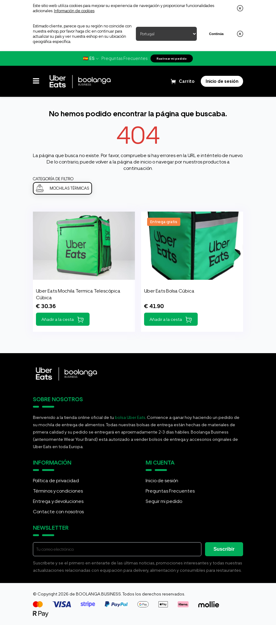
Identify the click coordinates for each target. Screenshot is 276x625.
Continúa (216, 34)
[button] (36, 81)
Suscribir (224, 549)
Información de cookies (74, 11)
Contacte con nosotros (58, 511)
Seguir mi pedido (164, 501)
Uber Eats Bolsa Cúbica (169, 291)
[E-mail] (117, 549)
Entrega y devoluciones (58, 501)
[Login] (222, 81)
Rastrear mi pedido (172, 58)
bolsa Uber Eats (130, 417)
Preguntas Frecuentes (124, 58)
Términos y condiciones (58, 491)
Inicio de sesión (162, 480)
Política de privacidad (56, 480)
